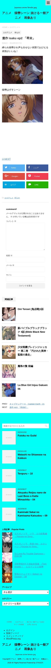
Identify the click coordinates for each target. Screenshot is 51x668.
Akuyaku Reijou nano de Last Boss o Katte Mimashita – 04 (32, 496)
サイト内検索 (19, 624)
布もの (17, 198)
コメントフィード (15, 636)
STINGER (39, 663)
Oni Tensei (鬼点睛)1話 (31, 309)
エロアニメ (8, 198)
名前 (9, 255)
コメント (11, 221)
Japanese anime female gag (25, 654)
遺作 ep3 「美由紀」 (19, 407)
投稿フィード (12, 633)
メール (10, 265)
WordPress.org (13, 639)
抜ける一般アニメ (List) (35, 622)
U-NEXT (6, 159)
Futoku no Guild (27, 435)
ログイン (10, 630)
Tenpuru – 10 (25, 473)
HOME (9, 622)
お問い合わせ (32, 624)
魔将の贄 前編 (25, 366)
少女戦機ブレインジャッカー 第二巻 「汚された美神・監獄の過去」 (33, 351)
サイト (9, 275)
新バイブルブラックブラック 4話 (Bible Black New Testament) (32, 332)
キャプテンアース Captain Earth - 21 (27, 404)
